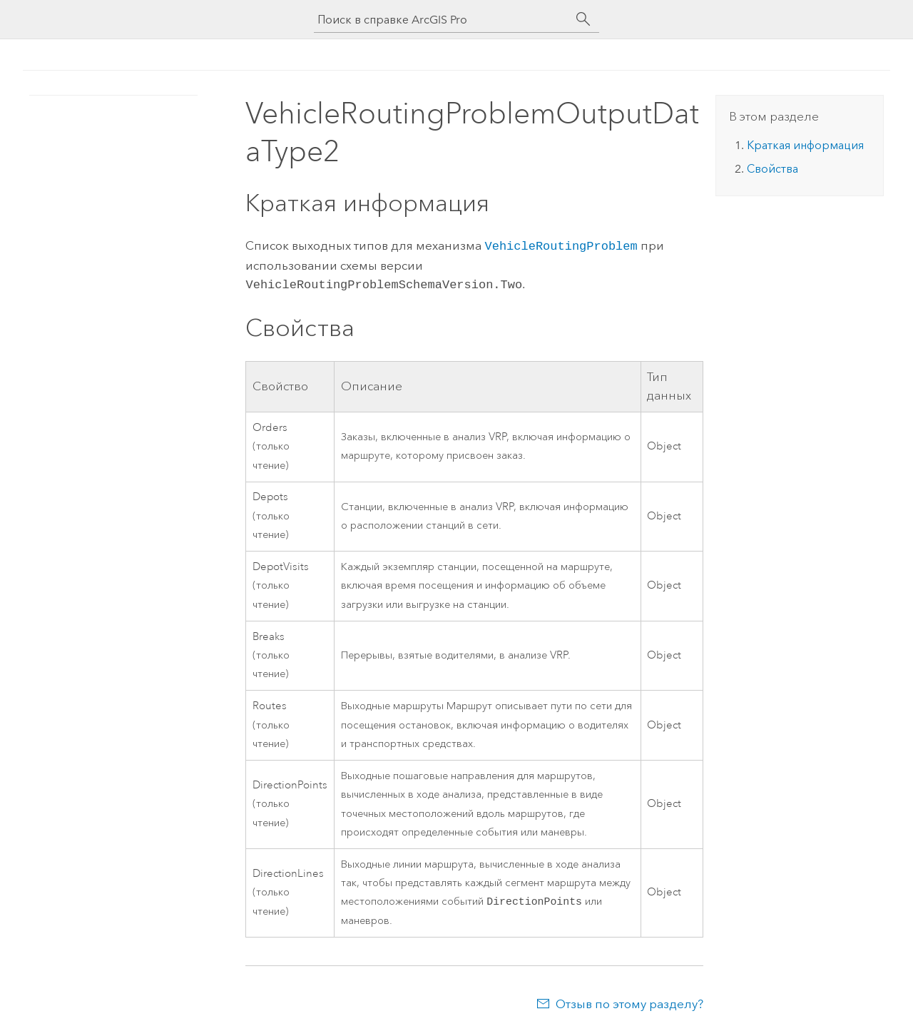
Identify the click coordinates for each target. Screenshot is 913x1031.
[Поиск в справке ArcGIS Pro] (442, 19)
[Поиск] (583, 19)
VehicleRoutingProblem (560, 245)
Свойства (772, 169)
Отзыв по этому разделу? (629, 1002)
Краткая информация (805, 145)
